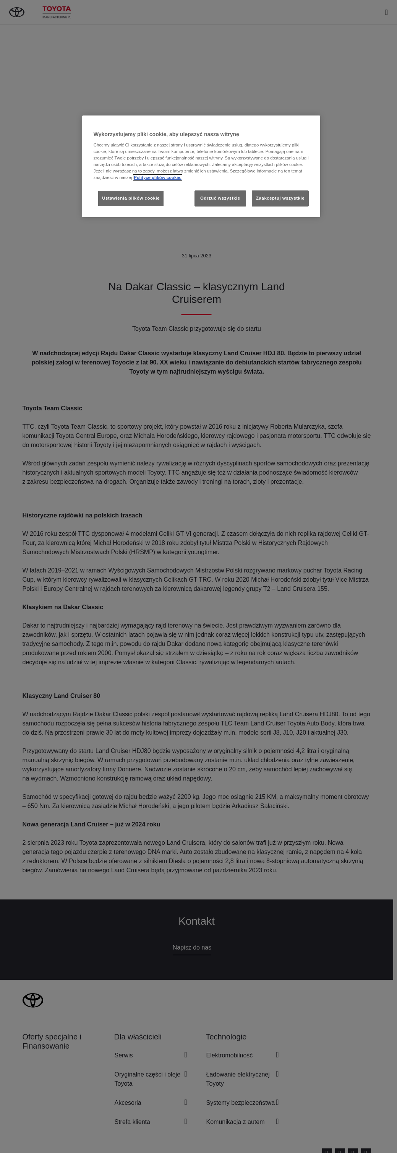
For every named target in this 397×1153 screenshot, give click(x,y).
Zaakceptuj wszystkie (280, 198)
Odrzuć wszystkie (220, 198)
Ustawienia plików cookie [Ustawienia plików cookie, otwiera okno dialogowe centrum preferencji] (131, 198)
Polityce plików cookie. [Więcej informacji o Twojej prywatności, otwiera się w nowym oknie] (157, 177)
